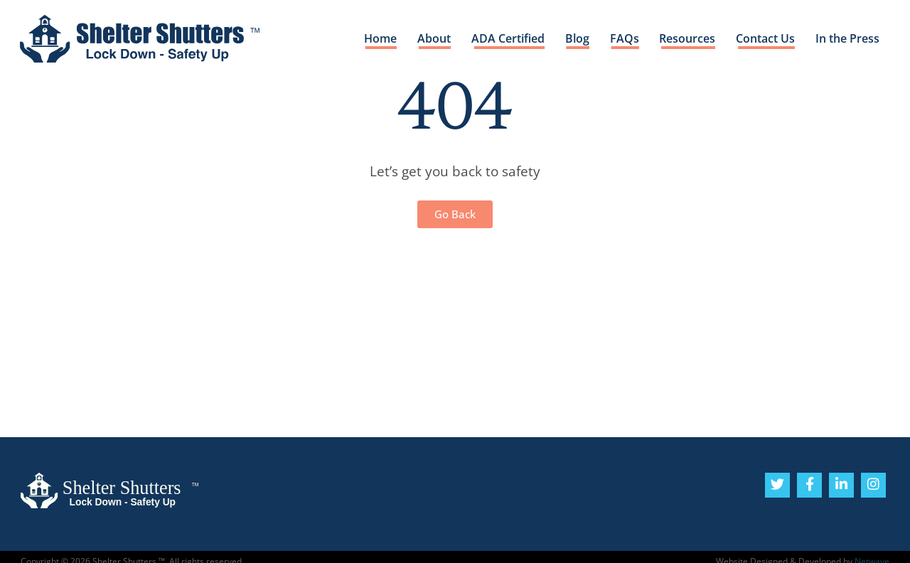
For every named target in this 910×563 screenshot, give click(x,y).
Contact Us (764, 39)
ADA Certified (506, 39)
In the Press (847, 39)
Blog (576, 39)
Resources (686, 39)
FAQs (623, 39)
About (432, 39)
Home (378, 39)
